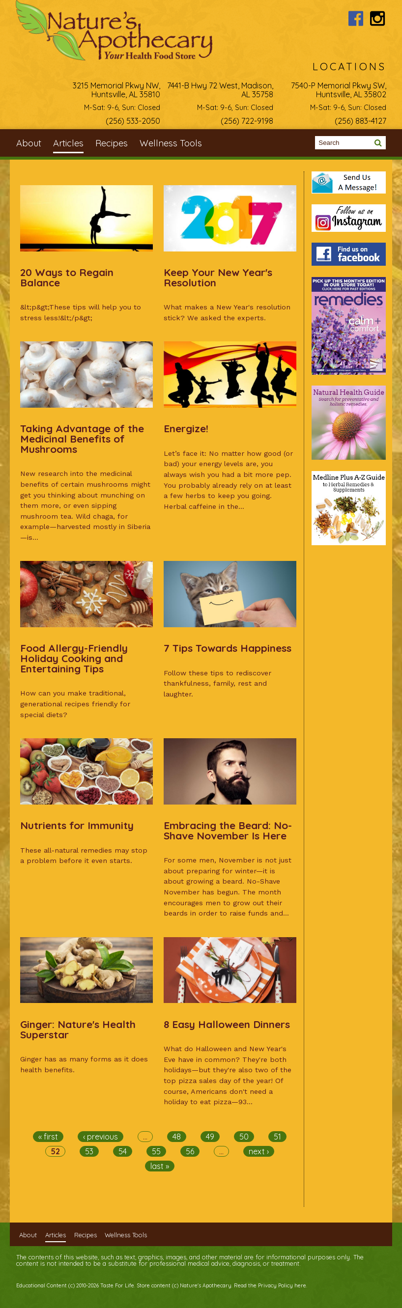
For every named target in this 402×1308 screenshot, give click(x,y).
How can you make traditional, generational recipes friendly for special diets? (75, 703)
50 (244, 1136)
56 (190, 1151)
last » (159, 1166)
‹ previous (100, 1136)
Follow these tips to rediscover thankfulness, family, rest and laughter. (217, 683)
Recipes (111, 143)
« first (48, 1136)
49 (210, 1136)
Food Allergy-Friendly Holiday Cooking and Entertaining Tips (74, 658)
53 (89, 1151)
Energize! (186, 428)
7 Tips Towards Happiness (227, 647)
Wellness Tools (171, 143)
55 (156, 1151)
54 (122, 1151)
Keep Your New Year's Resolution (218, 277)
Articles (68, 143)
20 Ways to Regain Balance (67, 277)
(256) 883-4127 (360, 121)
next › (259, 1151)
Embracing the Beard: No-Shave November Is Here (228, 830)
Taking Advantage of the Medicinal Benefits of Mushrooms (82, 438)
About (28, 143)
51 (277, 1136)
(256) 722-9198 (247, 121)
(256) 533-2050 (133, 121)
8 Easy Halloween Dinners (227, 1024)
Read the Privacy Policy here (270, 1285)
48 (176, 1136)
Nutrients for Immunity (77, 825)
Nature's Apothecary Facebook (355, 18)
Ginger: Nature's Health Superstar (78, 1029)
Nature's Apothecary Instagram (377, 18)
